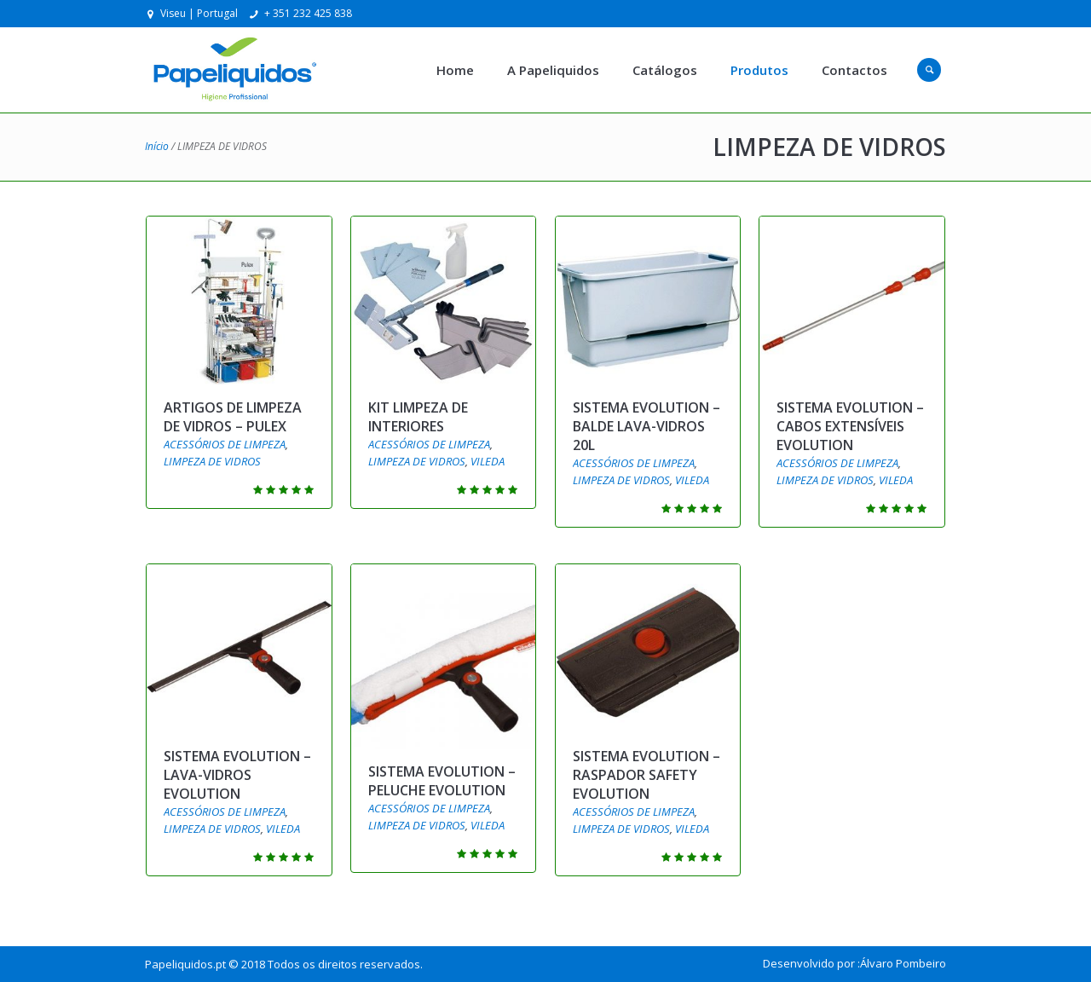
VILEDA (487, 461)
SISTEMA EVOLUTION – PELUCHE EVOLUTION (442, 781)
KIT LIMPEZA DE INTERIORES (418, 417)
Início (157, 146)
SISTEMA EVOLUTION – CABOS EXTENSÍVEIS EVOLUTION (850, 426)
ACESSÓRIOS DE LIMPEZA (225, 444)
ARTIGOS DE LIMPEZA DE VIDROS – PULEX (233, 417)
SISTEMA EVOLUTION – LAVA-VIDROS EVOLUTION (237, 775)
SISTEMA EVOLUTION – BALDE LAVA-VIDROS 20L (646, 426)
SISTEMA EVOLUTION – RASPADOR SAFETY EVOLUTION (646, 775)
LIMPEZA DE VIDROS (212, 461)
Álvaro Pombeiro (903, 963)
